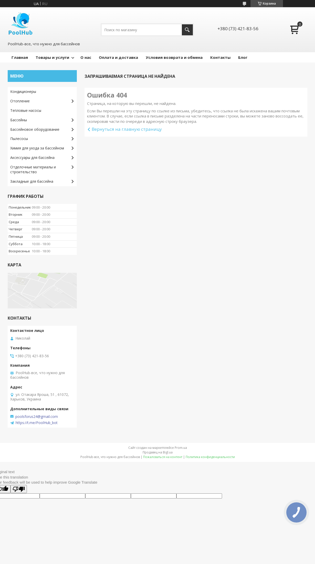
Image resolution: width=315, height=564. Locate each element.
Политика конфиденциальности (210, 457)
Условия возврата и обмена (174, 57)
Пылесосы (19, 138)
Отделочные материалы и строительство (33, 169)
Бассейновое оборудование (34, 129)
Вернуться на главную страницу (127, 129)
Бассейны (18, 119)
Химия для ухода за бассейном (37, 148)
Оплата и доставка (118, 57)
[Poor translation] (18, 489)
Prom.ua (181, 448)
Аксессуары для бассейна (32, 157)
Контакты (220, 57)
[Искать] (187, 29)
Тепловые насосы (25, 110)
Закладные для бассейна (31, 181)
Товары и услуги (52, 57)
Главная (20, 57)
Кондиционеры (23, 91)
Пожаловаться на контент (162, 457)
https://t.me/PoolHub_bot (37, 422)
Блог (242, 57)
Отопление (20, 101)
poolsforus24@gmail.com (36, 416)
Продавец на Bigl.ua (158, 452)
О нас (85, 57)
